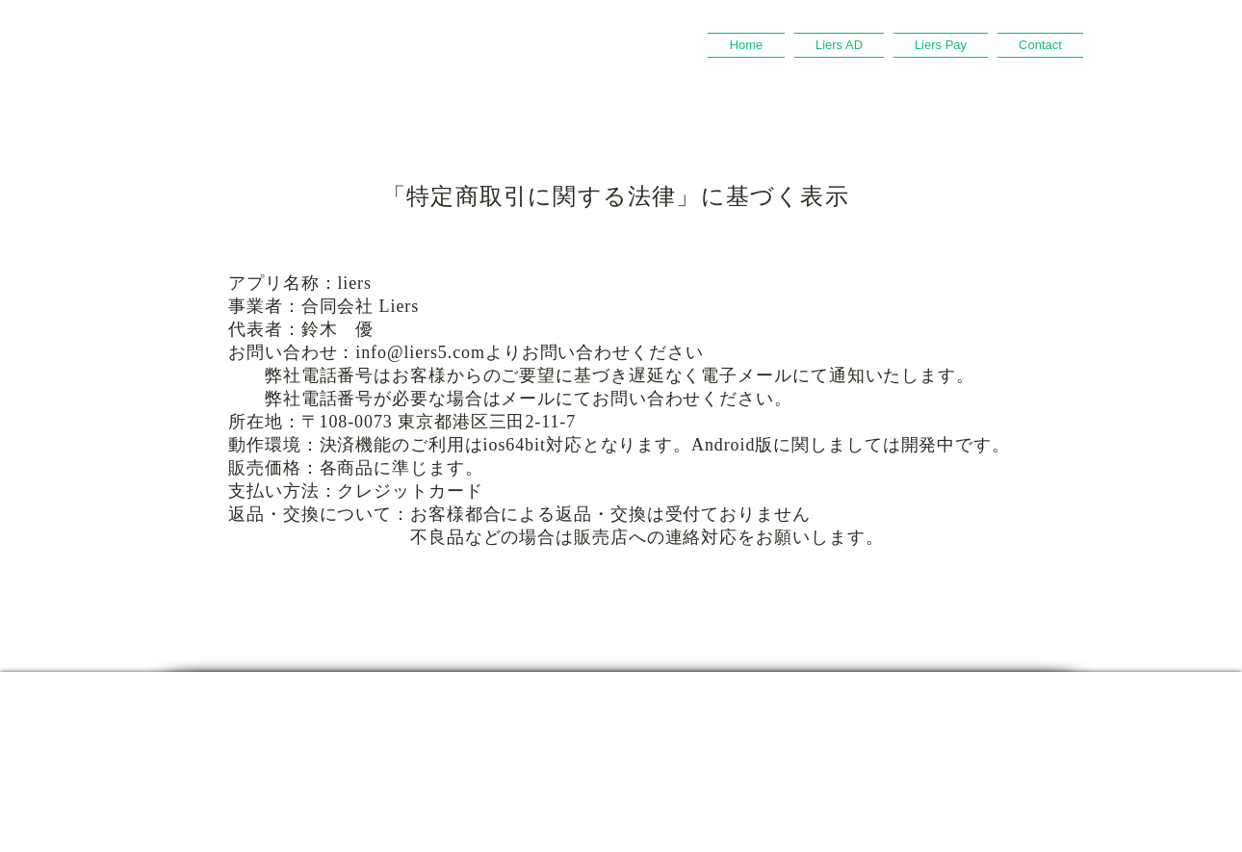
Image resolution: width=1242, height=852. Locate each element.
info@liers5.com (420, 352)
